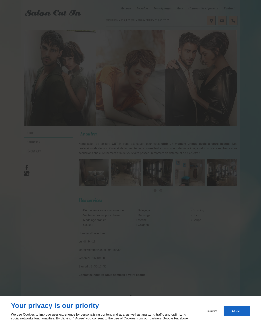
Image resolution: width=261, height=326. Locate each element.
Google (168, 318)
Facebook (181, 318)
